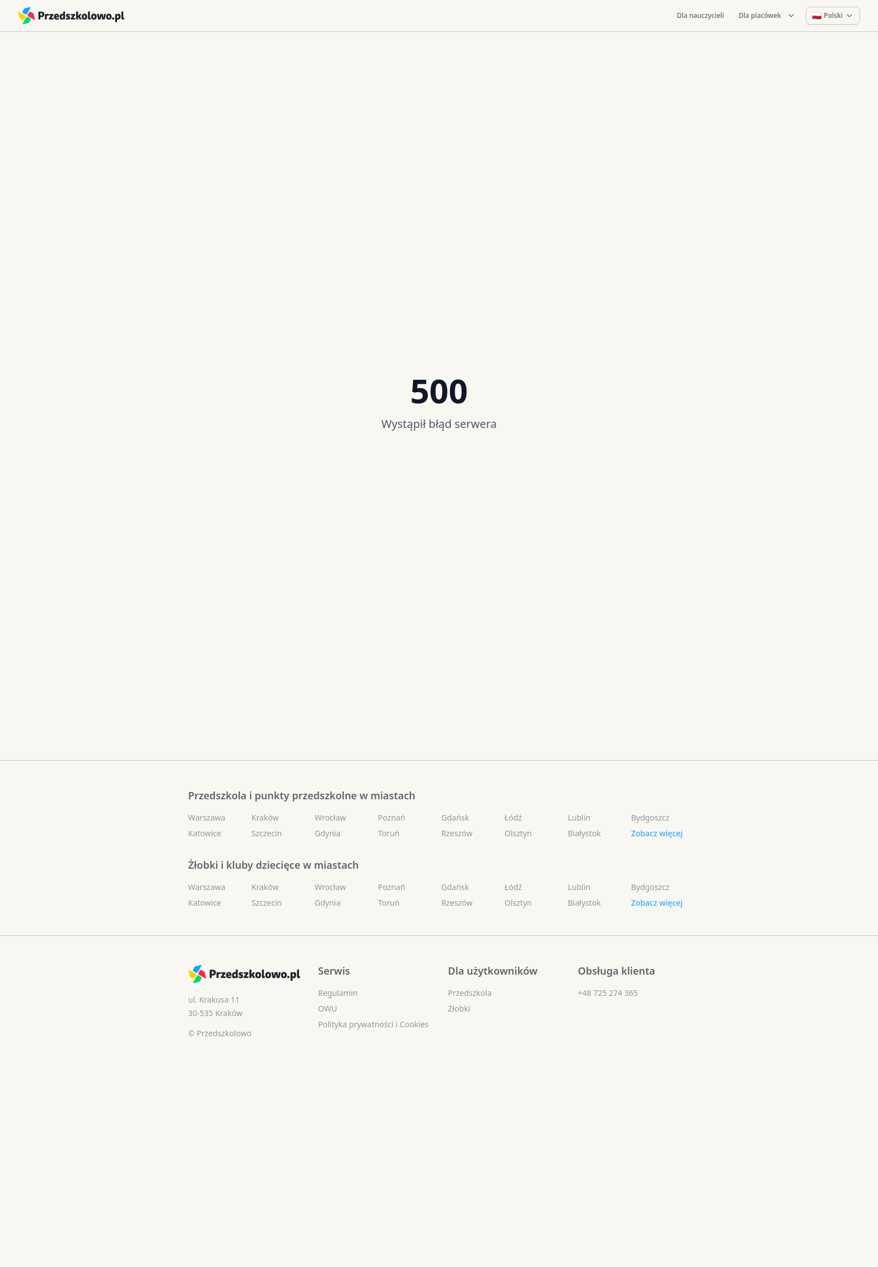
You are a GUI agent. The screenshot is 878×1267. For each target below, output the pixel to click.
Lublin (579, 817)
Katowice (204, 833)
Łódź (513, 817)
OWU (327, 1008)
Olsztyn (518, 833)
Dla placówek (767, 15)
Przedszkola (470, 992)
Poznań (391, 817)
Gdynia (327, 833)
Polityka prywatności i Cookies (373, 1024)
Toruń (388, 833)
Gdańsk (455, 817)
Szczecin (266, 833)
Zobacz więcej (657, 833)
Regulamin (338, 992)
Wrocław (330, 817)
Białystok (584, 833)
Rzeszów (457, 833)
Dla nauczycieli (700, 15)
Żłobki (459, 1008)
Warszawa (206, 817)
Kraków (265, 817)
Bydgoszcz (650, 817)
